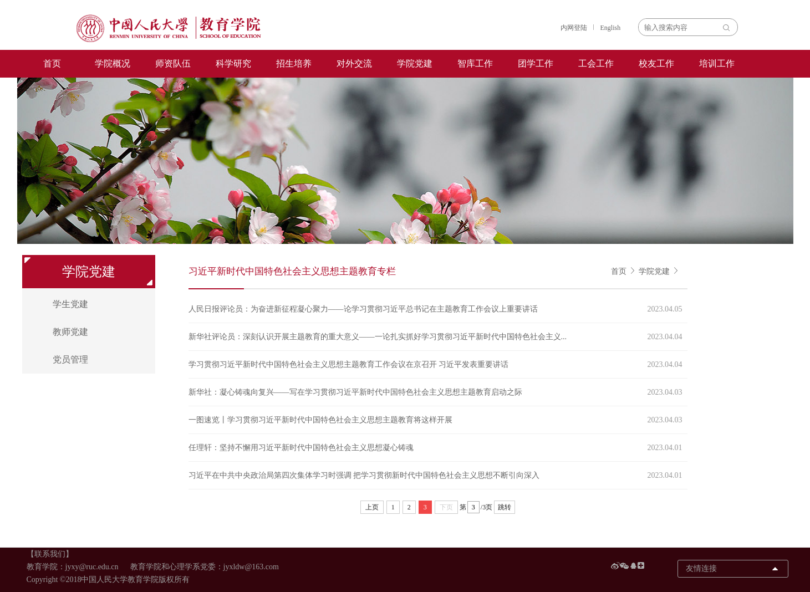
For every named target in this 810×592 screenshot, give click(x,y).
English (610, 28)
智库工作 (475, 63)
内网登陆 (574, 28)
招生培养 (294, 63)
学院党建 (414, 63)
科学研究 (233, 63)
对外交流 (354, 63)
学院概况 (112, 63)
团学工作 (535, 63)
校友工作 (656, 63)
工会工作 (596, 63)
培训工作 (717, 63)
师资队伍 (173, 63)
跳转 (504, 507)
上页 (372, 507)
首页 (52, 63)
